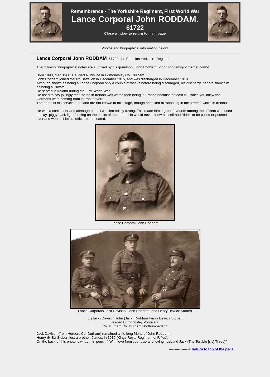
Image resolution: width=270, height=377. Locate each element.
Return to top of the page (212, 349)
